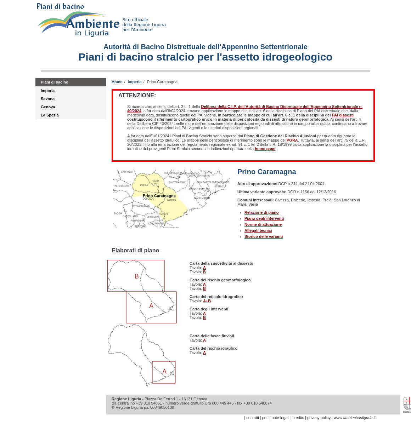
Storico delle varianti (263, 236)
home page (265, 149)
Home (117, 82)
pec (265, 418)
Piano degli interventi (264, 218)
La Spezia (50, 115)
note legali (280, 418)
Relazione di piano (261, 212)
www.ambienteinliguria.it (355, 418)
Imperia (48, 90)
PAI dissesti (343, 115)
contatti (252, 418)
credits (298, 418)
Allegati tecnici (258, 230)
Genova (48, 107)
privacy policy (319, 418)
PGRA (292, 140)
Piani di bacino (54, 82)
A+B (207, 301)
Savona (48, 99)
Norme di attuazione (263, 224)
